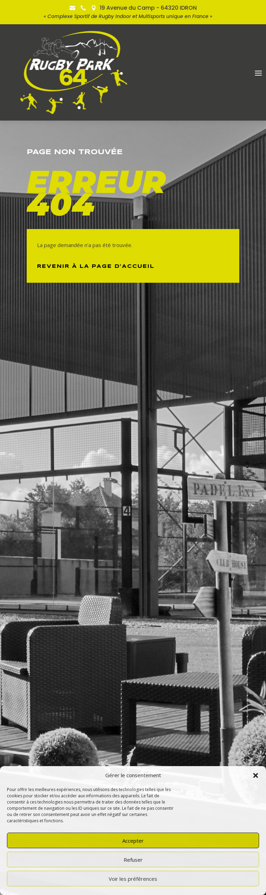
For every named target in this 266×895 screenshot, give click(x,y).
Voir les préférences (133, 878)
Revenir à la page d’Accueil (95, 266)
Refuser (133, 859)
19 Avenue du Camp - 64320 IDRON (148, 8)
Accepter (133, 840)
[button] (255, 775)
